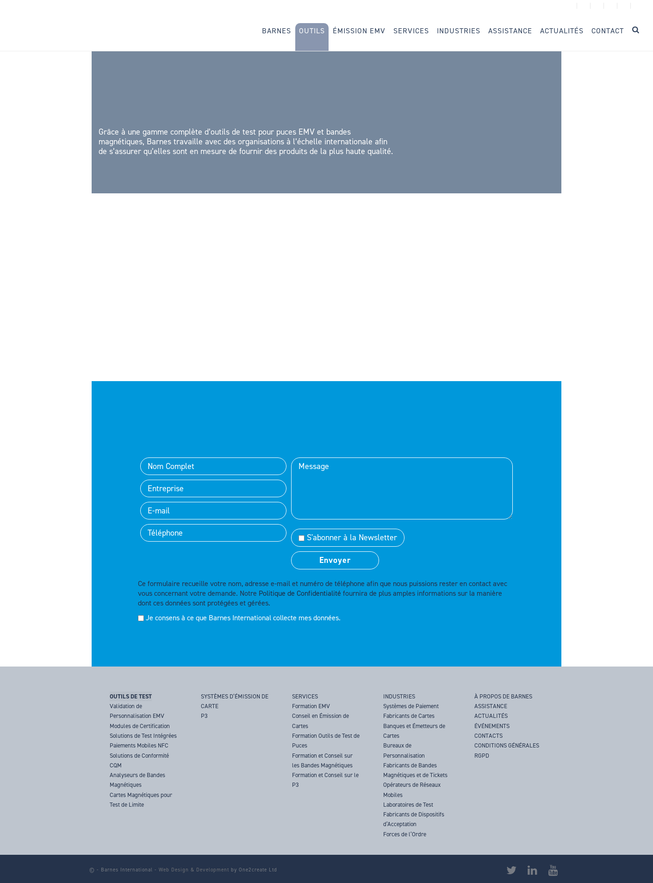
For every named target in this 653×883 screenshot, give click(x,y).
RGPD (481, 756)
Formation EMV (311, 706)
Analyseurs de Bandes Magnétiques (137, 780)
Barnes (276, 31)
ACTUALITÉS (491, 716)
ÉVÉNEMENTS (492, 726)
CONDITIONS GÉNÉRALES (506, 745)
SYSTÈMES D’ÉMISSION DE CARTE (234, 701)
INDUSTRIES (399, 696)
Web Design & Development (194, 869)
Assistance (510, 31)
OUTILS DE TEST (131, 696)
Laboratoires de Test (408, 805)
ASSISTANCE (490, 706)
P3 (204, 716)
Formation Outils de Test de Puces (326, 740)
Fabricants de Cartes (409, 716)
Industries (458, 31)
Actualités (562, 31)
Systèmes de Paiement (411, 706)
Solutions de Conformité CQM (139, 760)
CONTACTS (488, 736)
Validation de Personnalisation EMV (137, 711)
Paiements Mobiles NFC (139, 745)
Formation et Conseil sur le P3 (325, 780)
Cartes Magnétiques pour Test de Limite (141, 800)
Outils (312, 31)
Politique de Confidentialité (300, 593)
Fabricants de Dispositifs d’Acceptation (413, 819)
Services (411, 31)
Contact (607, 31)
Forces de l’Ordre (404, 834)
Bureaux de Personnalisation (404, 750)
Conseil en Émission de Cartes (320, 720)
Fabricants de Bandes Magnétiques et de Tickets (415, 770)
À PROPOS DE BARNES (503, 696)
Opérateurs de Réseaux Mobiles (412, 789)
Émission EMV (359, 31)
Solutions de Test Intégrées (143, 736)
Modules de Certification (140, 726)
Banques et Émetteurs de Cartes (414, 731)
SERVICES (305, 696)
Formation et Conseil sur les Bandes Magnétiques (322, 760)
